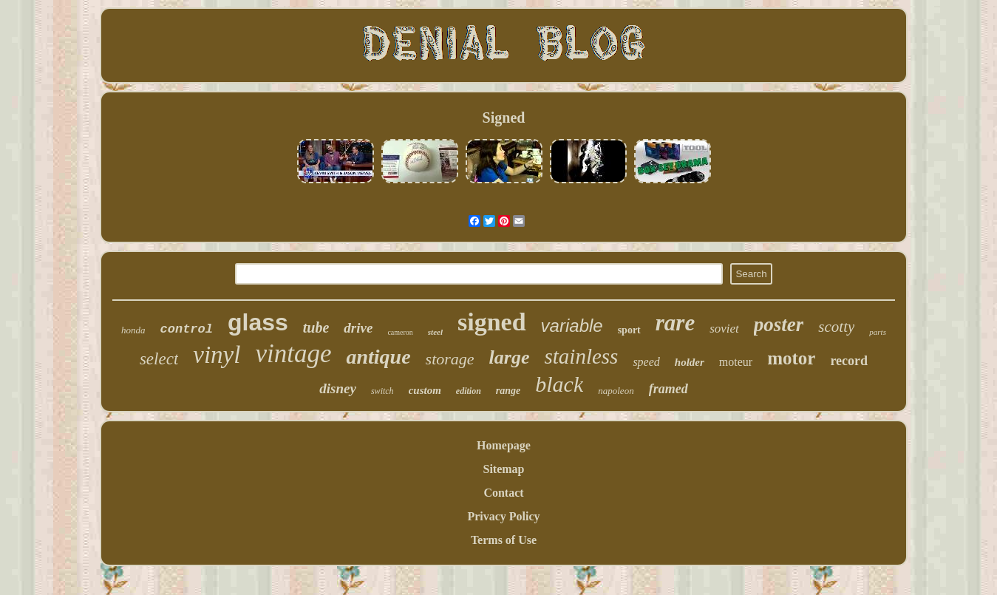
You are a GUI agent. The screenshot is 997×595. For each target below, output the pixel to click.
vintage (293, 353)
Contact (503, 492)
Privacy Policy (503, 516)
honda (133, 330)
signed (491, 322)
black (559, 384)
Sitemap (504, 469)
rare (675, 323)
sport (629, 330)
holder (689, 362)
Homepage (504, 445)
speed (646, 362)
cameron (399, 332)
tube (316, 327)
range (508, 390)
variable (572, 326)
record (849, 360)
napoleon (615, 390)
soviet (724, 329)
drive (358, 328)
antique (378, 356)
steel (435, 331)
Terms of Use (504, 540)
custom (425, 390)
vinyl (216, 354)
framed (668, 388)
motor (791, 358)
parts (877, 331)
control (186, 329)
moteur (735, 362)
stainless (581, 356)
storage (450, 359)
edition (468, 391)
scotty (836, 327)
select (159, 359)
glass (258, 322)
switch (382, 391)
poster (779, 324)
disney (337, 388)
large (509, 357)
